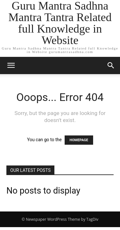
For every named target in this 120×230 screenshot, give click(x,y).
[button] (11, 65)
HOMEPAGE (78, 140)
